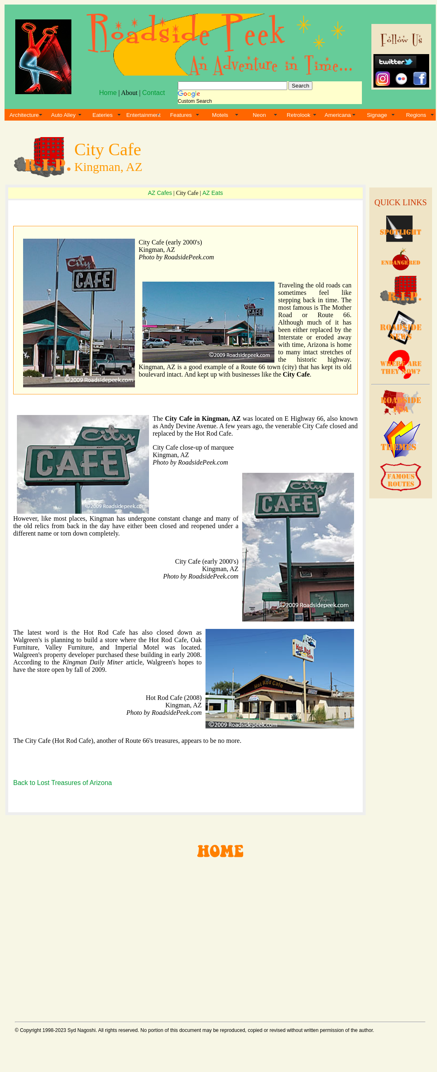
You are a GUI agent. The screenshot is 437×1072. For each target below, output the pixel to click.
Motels (220, 115)
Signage (377, 115)
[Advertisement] (219, 936)
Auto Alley (63, 115)
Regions (416, 115)
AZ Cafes (160, 193)
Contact (153, 92)
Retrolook (298, 115)
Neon (259, 115)
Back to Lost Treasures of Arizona (62, 782)
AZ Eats (212, 193)
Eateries (102, 115)
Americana (338, 115)
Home (108, 92)
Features (181, 115)
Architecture (24, 115)
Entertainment (143, 115)
